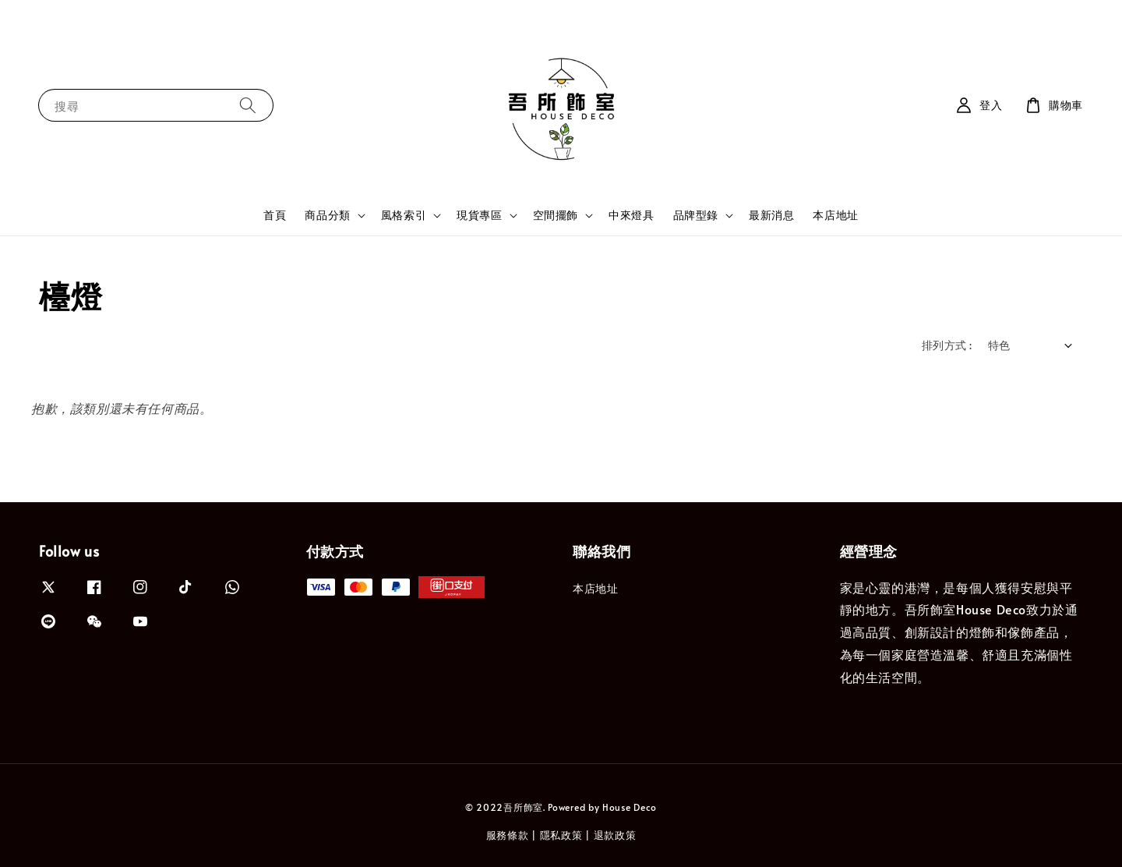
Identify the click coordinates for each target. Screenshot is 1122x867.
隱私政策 (561, 835)
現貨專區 (479, 215)
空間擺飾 (555, 215)
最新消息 (771, 214)
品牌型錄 (695, 215)
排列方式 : (947, 345)
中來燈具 (631, 214)
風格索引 (403, 215)
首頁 (274, 214)
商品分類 (327, 215)
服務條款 (507, 835)
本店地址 (835, 214)
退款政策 (615, 835)
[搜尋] (248, 105)
